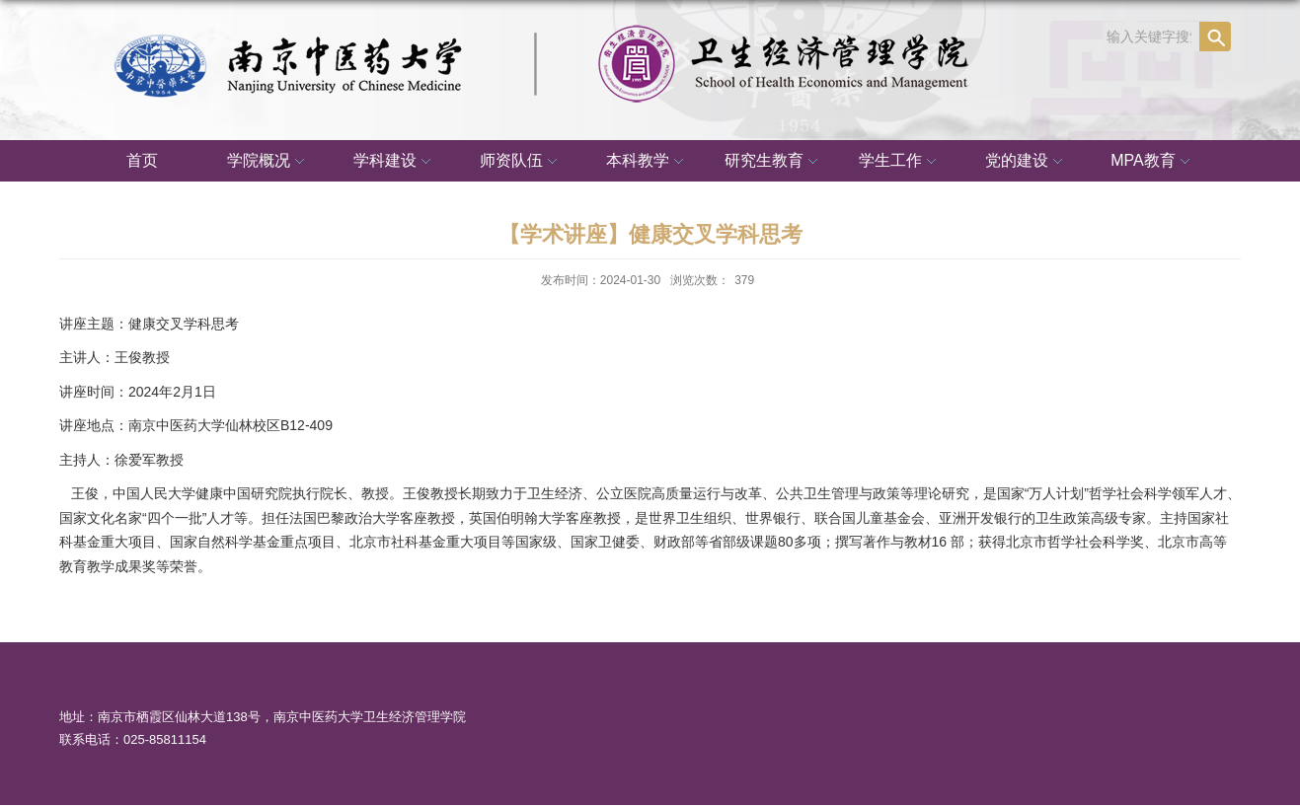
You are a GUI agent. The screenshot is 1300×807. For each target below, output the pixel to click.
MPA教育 (1152, 162)
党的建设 (1026, 162)
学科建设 (394, 162)
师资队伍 (521, 162)
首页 (142, 160)
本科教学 (647, 162)
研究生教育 (774, 162)
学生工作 (900, 162)
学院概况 (268, 162)
